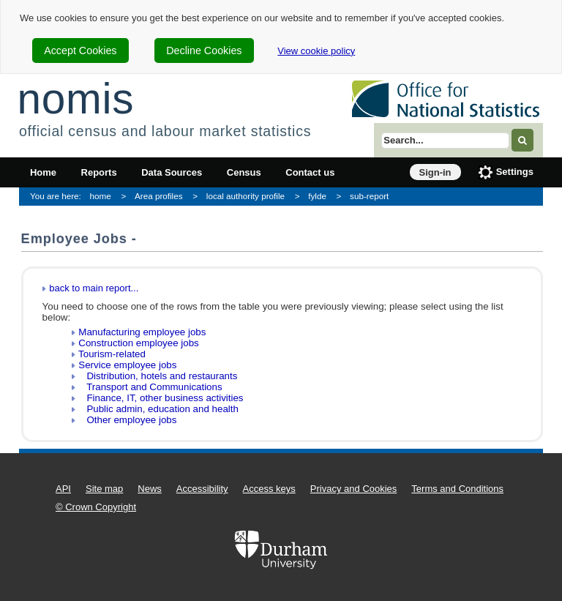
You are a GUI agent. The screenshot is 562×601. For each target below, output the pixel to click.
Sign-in (435, 172)
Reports (99, 172)
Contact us (309, 172)
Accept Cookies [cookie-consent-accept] (80, 50)
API (63, 488)
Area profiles (159, 196)
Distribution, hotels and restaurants (157, 375)
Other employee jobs (127, 419)
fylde (317, 196)
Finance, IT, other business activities (160, 397)
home (100, 196)
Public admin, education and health (158, 408)
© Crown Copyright (96, 506)
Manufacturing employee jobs (142, 331)
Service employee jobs (127, 364)
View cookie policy (316, 50)
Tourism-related (112, 353)
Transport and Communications (150, 386)
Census (244, 172)
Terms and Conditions (457, 488)
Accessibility (202, 488)
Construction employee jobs (138, 342)
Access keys (269, 488)
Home (43, 172)
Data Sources (171, 172)
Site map (104, 488)
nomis (75, 98)
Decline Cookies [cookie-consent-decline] (203, 50)
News (150, 488)
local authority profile (245, 196)
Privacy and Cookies (353, 488)
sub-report (369, 196)
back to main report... (93, 288)
